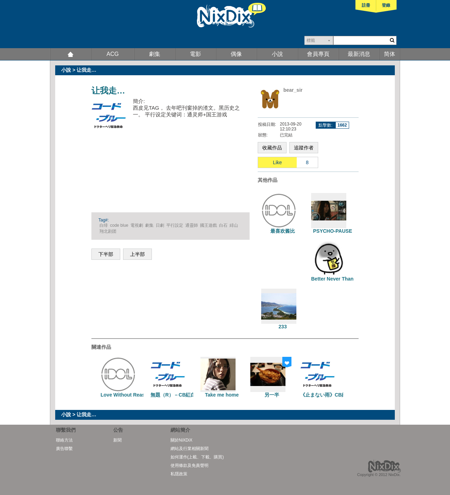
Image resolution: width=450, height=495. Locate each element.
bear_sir (292, 90)
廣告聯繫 (64, 448)
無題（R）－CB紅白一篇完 (180, 395)
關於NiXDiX (182, 440)
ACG (113, 54)
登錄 (386, 5)
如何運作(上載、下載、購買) (197, 457)
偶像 (236, 54)
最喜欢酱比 (282, 231)
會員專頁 (318, 54)
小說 (277, 54)
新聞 (117, 440)
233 (282, 326)
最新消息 (359, 54)
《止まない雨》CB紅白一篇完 (333, 395)
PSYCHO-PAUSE (332, 231)
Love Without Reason (126, 395)
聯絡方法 (64, 440)
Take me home (222, 395)
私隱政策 (179, 473)
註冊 (366, 5)
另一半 (271, 395)
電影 (195, 54)
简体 (389, 54)
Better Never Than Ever (338, 279)
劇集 (154, 54)
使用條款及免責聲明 (189, 465)
